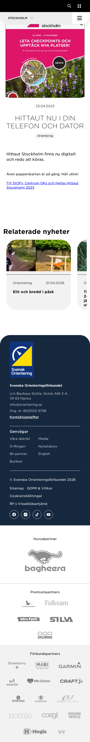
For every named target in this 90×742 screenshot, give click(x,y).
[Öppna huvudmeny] (81, 18)
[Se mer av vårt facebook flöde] (14, 514)
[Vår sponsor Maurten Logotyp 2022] (12, 682)
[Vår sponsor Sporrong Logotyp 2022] (41, 698)
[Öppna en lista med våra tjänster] (78, 6)
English (44, 454)
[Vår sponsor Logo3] (50, 715)
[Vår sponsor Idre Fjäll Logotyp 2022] (28, 619)
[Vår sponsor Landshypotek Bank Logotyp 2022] (28, 603)
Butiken (16, 461)
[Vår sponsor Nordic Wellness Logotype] (67, 698)
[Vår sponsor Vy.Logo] (61, 732)
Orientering (45, 135)
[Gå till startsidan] (10, 6)
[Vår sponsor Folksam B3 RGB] (56, 603)
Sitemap (17, 488)
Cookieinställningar (26, 496)
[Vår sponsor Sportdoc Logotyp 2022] (18, 698)
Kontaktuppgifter (24, 417)
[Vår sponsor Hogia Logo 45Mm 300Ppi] (35, 732)
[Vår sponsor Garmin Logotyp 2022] (70, 665)
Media (43, 439)
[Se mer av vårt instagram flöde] (25, 514)
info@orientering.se (26, 405)
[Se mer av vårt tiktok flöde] (37, 514)
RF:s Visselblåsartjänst (29, 504)
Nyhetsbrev (48, 446)
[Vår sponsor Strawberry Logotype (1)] (17, 665)
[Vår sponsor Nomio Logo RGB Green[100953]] (20, 715)
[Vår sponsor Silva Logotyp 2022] (61, 619)
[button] (36, 18)
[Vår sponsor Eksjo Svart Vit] (45, 635)
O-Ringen (17, 446)
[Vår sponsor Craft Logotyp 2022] (71, 682)
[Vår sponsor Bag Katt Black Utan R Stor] (45, 560)
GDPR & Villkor (40, 488)
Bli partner (18, 454)
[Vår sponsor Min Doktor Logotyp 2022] (38, 682)
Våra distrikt (20, 439)
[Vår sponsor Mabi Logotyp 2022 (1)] (42, 665)
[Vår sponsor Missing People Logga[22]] (74, 715)
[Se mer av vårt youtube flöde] (48, 514)
